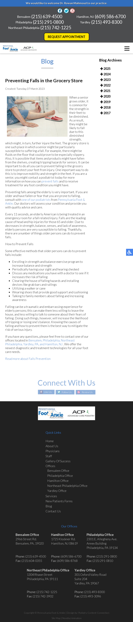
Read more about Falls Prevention (28, 359)
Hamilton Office (58, 481)
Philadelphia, (52, 341)
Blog (49, 506)
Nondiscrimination (72, 618)
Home (50, 441)
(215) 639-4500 (47, 16)
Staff (49, 456)
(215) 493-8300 (107, 22)
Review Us (87, 392)
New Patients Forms (59, 501)
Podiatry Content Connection (93, 612)
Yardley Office (56, 491)
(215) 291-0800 (48, 22)
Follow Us (67, 392)
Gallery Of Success (58, 461)
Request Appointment (66, 37)
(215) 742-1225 (56, 27)
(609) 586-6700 (110, 16)
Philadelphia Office (60, 476)
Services (51, 496)
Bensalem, (35, 341)
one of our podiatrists (36, 200)
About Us (52, 446)
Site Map (56, 618)
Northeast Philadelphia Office (67, 486)
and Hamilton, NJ (51, 345)
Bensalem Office (58, 470)
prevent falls (50, 182)
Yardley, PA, (31, 345)
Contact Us (53, 511)
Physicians (53, 451)
